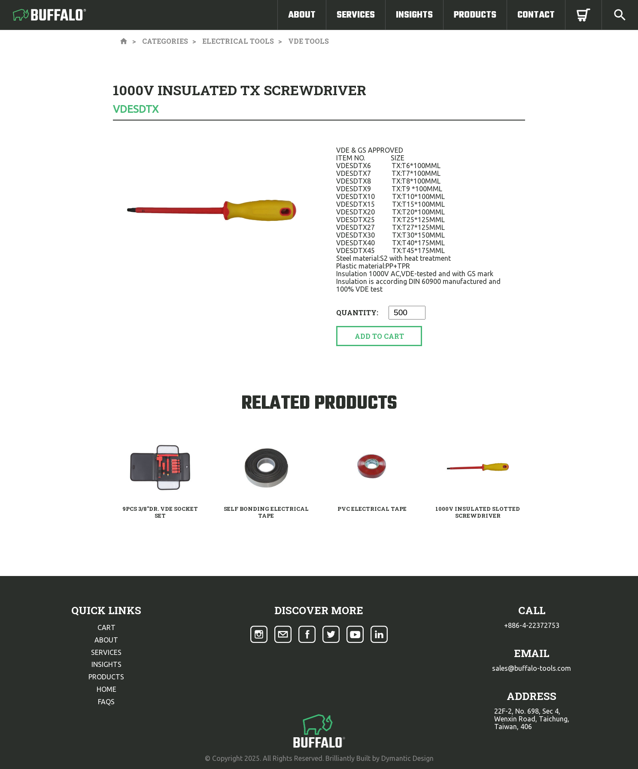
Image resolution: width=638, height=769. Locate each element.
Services (356, 15)
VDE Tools (308, 40)
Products (475, 15)
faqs (106, 702)
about (106, 640)
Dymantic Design (407, 758)
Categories (165, 40)
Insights (414, 15)
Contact (536, 15)
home (106, 689)
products (106, 677)
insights (106, 664)
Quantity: (358, 312)
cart (106, 627)
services (106, 652)
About (302, 15)
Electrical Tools (238, 40)
